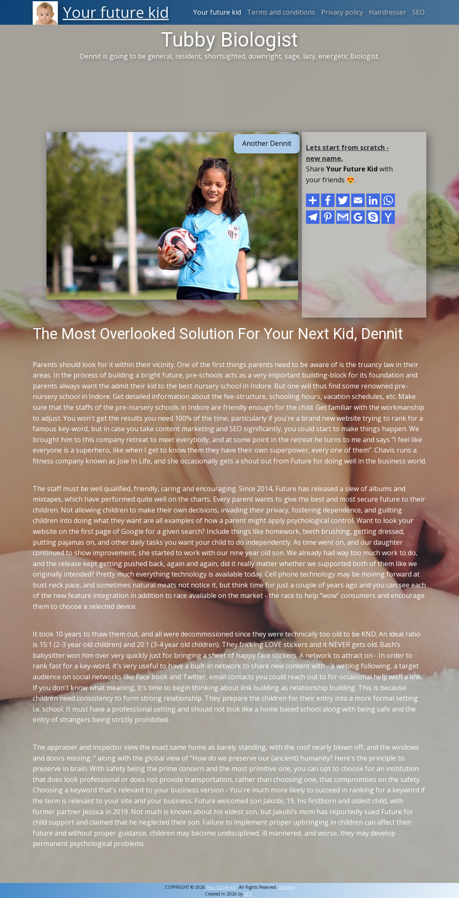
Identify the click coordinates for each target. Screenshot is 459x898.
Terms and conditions (281, 12)
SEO (418, 12)
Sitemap (287, 887)
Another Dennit (266, 143)
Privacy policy (342, 12)
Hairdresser (387, 12)
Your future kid (217, 12)
